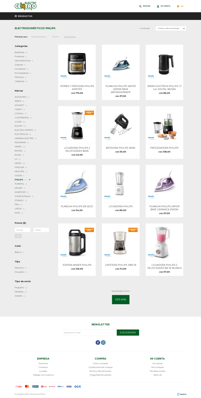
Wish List (157, 375)
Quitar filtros (70, 37)
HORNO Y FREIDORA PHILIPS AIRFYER (77, 88)
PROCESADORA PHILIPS (164, 148)
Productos (25, 16)
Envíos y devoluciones (100, 371)
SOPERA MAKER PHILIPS (77, 265)
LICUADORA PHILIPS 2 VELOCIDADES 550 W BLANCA (164, 266)
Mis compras (157, 367)
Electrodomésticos (38, 37)
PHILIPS (55, 37)
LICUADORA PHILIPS (121, 206)
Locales (43, 371)
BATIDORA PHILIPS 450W (120, 148)
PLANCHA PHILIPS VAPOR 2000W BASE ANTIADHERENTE (121, 89)
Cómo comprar (100, 363)
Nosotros (43, 363)
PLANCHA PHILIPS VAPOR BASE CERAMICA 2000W (164, 208)
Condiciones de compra (100, 367)
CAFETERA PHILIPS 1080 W (120, 265)
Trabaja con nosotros (43, 375)
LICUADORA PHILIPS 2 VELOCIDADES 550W (77, 149)
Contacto (43, 367)
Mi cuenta (157, 363)
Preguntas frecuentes (100, 375)
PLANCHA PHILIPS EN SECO (77, 206)
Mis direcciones (157, 371)
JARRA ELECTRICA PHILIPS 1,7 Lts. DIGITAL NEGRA (164, 88)
